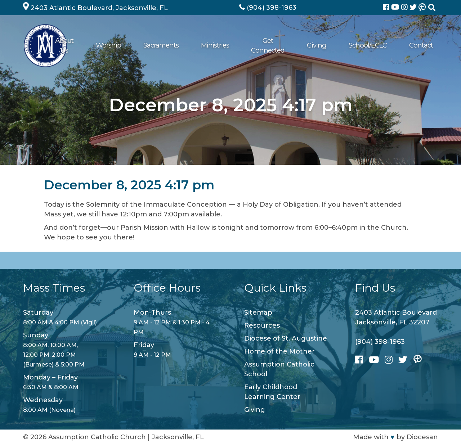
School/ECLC (380, 45)
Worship (164, 45)
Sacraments (206, 45)
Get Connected (297, 45)
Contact (421, 45)
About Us (127, 45)
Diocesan (422, 437)
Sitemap (258, 312)
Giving (340, 45)
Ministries (249, 45)
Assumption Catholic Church (97, 437)
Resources (262, 325)
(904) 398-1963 (380, 342)
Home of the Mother (279, 351)
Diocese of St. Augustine (285, 338)
